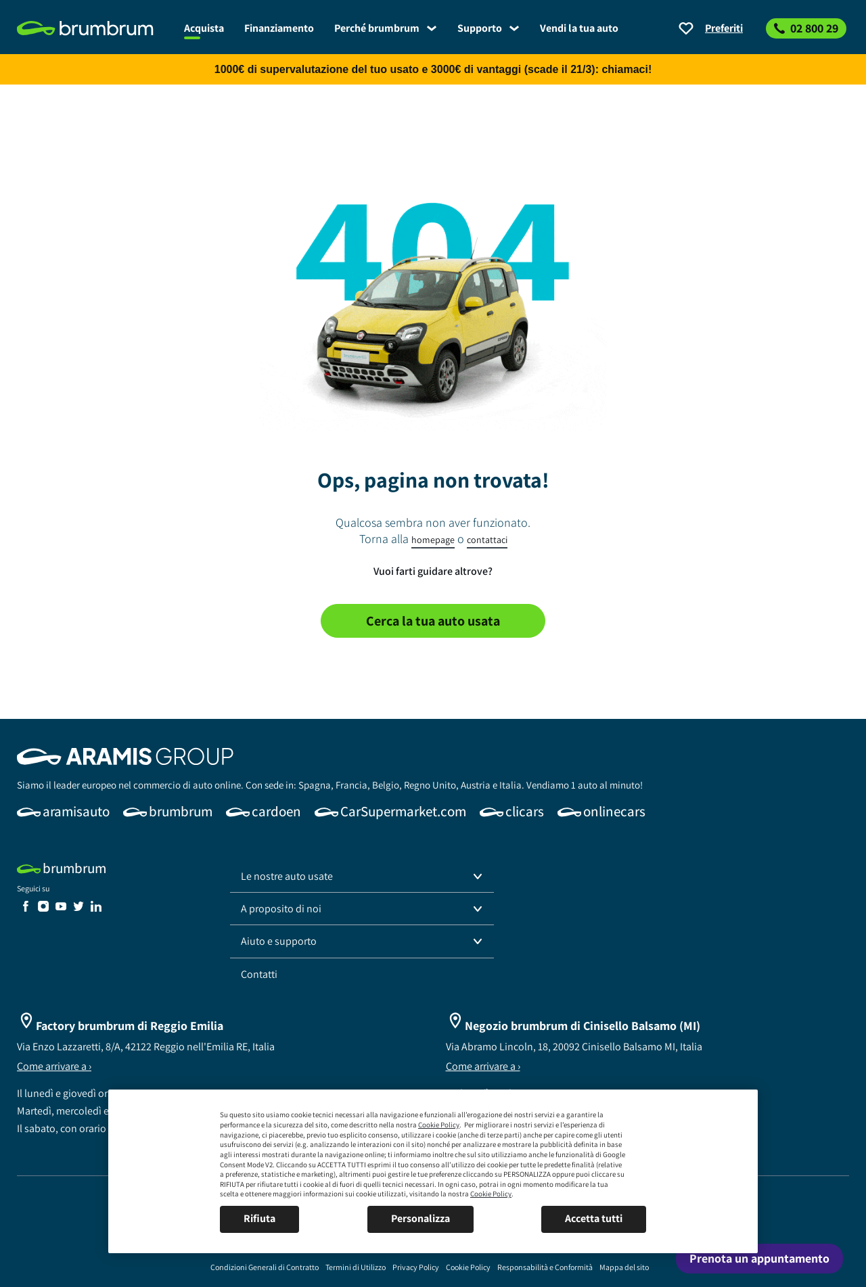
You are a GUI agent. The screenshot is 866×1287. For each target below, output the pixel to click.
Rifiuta (259, 1218)
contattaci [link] (487, 540)
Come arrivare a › (54, 1066)
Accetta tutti (593, 1218)
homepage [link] (433, 540)
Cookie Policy (438, 1124)
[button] (362, 876)
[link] (95, 28)
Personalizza (420, 1218)
